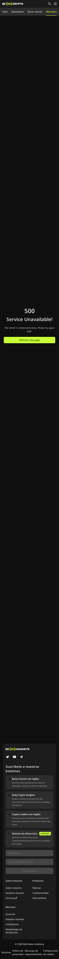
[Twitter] (7, 757)
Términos (6, 952)
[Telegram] (21, 757)
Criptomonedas (40, 892)
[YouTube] (14, 757)
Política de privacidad (17, 952)
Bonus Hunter (35, 11)
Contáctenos (12, 924)
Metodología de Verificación (14, 931)
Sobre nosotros (14, 887)
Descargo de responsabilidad (33, 952)
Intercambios (39, 897)
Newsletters (17, 11)
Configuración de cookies (50, 952)
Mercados (51, 11)
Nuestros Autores (15, 892)
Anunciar (10, 914)
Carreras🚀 (11, 897)
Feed (5, 11)
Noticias (36, 887)
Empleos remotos (15, 919)
